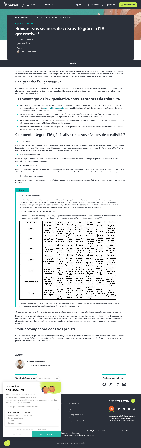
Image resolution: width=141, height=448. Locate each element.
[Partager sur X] (111, 384)
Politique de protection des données (72, 435)
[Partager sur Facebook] (104, 384)
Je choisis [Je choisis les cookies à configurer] (17, 434)
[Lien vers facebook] (124, 409)
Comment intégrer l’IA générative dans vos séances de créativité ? (32, 82)
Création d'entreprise (76, 418)
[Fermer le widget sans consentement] (48, 378)
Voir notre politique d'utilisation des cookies (22, 407)
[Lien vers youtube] (129, 409)
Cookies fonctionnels (15, 423)
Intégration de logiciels (77, 421)
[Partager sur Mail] (124, 384)
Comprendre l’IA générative (18, 71)
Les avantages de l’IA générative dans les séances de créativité (30, 76)
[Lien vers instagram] (134, 409)
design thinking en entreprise (53, 108)
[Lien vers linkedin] (119, 409)
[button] (7, 443)
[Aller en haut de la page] (133, 401)
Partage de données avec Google (20, 416)
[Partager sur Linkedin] (117, 384)
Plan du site (90, 435)
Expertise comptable (76, 409)
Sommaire (72, 63)
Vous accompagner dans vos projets (21, 87)
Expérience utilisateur (16, 418)
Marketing (11, 421)
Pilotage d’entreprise (76, 415)
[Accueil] (14, 4)
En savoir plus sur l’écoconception (122, 420)
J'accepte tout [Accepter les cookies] (46, 434)
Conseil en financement (77, 412)
